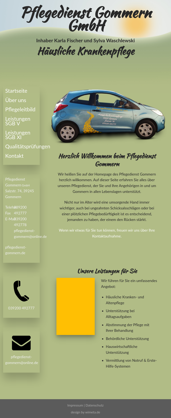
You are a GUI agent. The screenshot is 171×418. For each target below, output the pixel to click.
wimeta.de (92, 412)
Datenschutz (95, 405)
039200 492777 (21, 308)
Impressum (75, 405)
